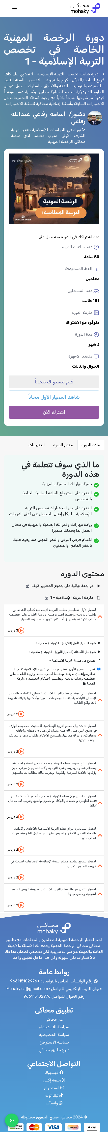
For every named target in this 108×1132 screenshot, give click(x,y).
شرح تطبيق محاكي (54, 1049)
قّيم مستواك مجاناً (54, 382)
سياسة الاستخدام (54, 1027)
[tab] (54, 620)
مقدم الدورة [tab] (63, 445)
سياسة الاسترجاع (54, 1042)
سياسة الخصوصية (54, 1034)
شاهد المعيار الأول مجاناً (54, 397)
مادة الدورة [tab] (90, 445)
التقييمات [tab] (36, 445)
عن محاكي (54, 1019)
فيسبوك (54, 1072)
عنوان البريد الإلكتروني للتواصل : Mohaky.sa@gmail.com (54, 988)
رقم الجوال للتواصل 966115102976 (54, 996)
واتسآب (54, 1103)
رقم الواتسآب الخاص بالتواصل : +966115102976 (54, 981)
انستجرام (54, 1087)
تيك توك (54, 1095)
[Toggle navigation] (15, 10)
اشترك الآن (54, 412)
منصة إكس (54, 1080)
